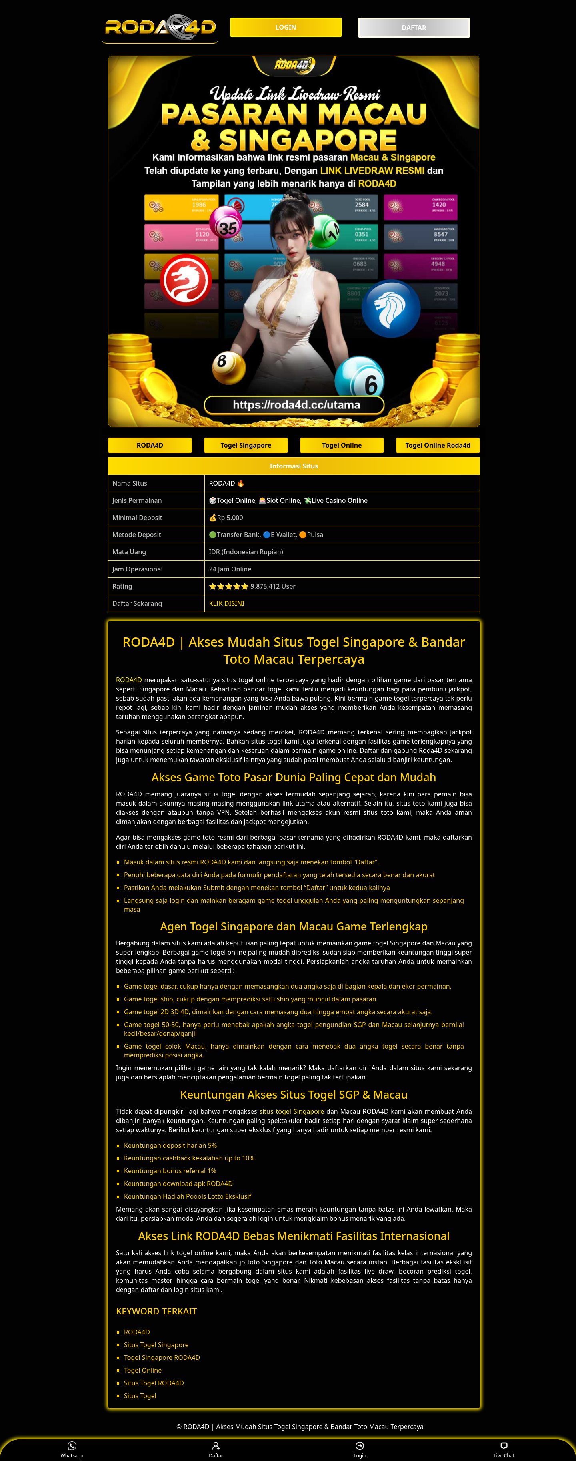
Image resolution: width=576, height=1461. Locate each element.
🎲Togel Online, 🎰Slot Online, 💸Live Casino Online (288, 500)
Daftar (216, 1450)
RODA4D (129, 679)
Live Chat (504, 1450)
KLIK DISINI (226, 603)
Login (360, 1450)
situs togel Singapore (292, 1111)
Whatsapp (72, 1450)
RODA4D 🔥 (227, 483)
